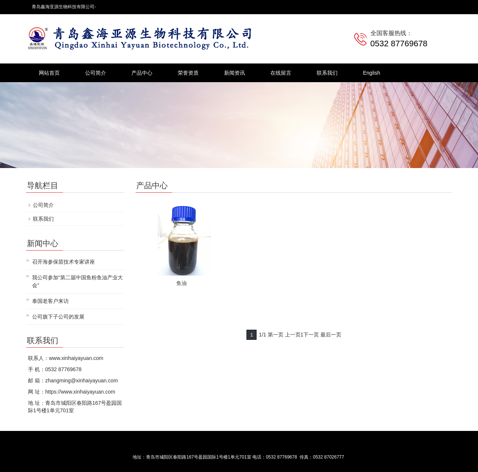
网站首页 (49, 73)
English (371, 73)
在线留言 (280, 73)
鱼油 (181, 283)
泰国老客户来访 (50, 301)
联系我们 (327, 73)
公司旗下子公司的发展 (58, 317)
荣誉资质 (188, 73)
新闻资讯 (234, 73)
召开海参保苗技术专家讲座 (63, 262)
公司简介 (95, 73)
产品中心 (141, 73)
